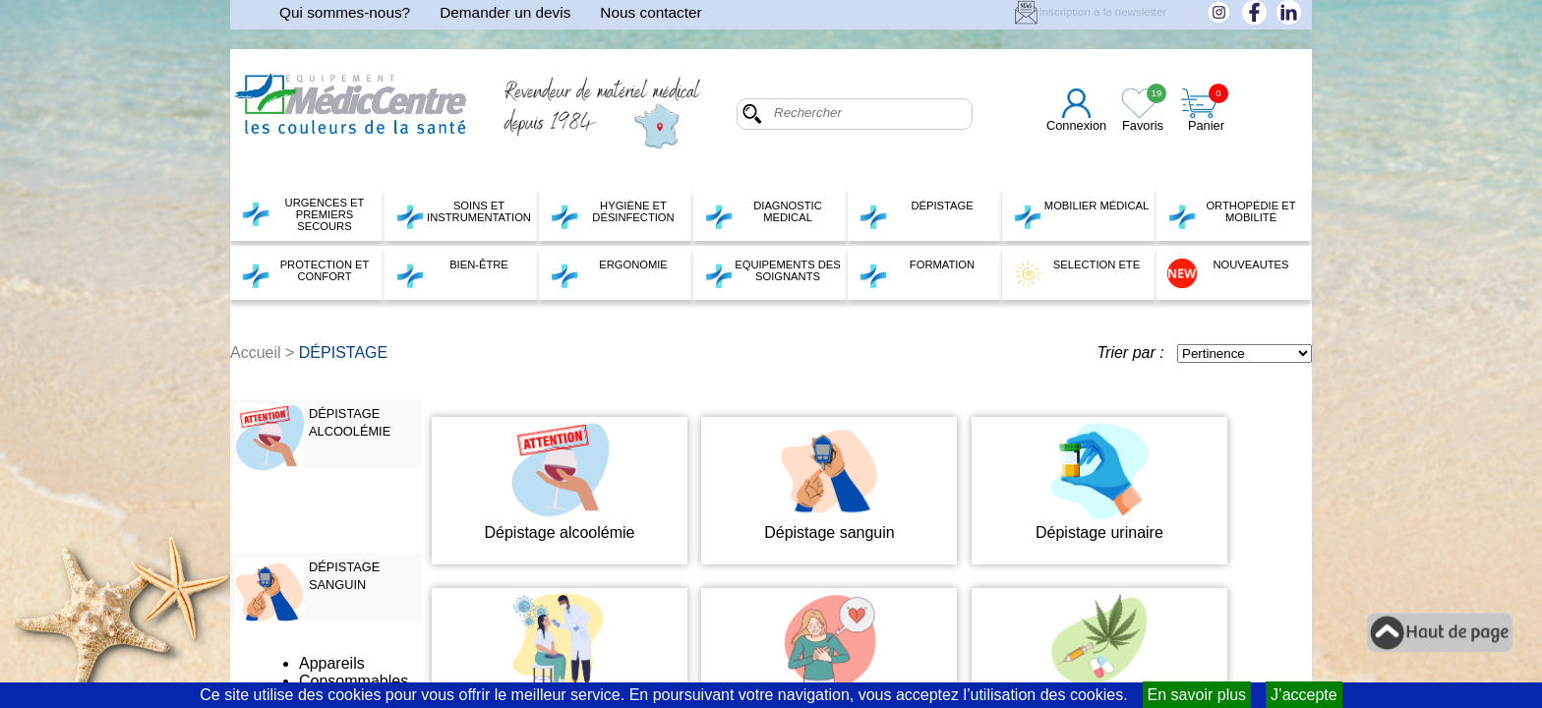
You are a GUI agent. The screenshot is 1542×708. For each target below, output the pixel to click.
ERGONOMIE (609, 273)
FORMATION (917, 273)
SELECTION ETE (1076, 273)
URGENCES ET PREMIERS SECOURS (302, 214)
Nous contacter (650, 12)
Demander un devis (505, 12)
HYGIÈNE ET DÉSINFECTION (612, 214)
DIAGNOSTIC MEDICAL (763, 214)
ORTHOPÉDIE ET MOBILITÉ (1231, 214)
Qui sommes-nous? (344, 12)
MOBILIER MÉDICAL (1081, 214)
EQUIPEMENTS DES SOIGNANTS (772, 273)
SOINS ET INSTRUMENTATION (463, 214)
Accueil (255, 352)
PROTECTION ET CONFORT (305, 273)
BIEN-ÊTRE (451, 273)
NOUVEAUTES (1228, 273)
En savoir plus (1197, 694)
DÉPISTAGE (916, 214)
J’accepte (1304, 694)
